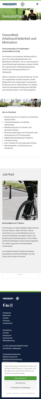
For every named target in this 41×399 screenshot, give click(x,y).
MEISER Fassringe (10, 362)
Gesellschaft (7, 323)
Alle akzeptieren (20, 378)
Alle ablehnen (20, 383)
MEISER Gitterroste (10, 357)
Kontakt (6, 333)
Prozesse (6, 321)
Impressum (7, 335)
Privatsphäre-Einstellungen (20, 387)
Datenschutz (7, 338)
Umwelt (6, 318)
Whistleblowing (9, 341)
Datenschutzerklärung (28, 393)
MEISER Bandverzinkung (12, 359)
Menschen (7, 315)
